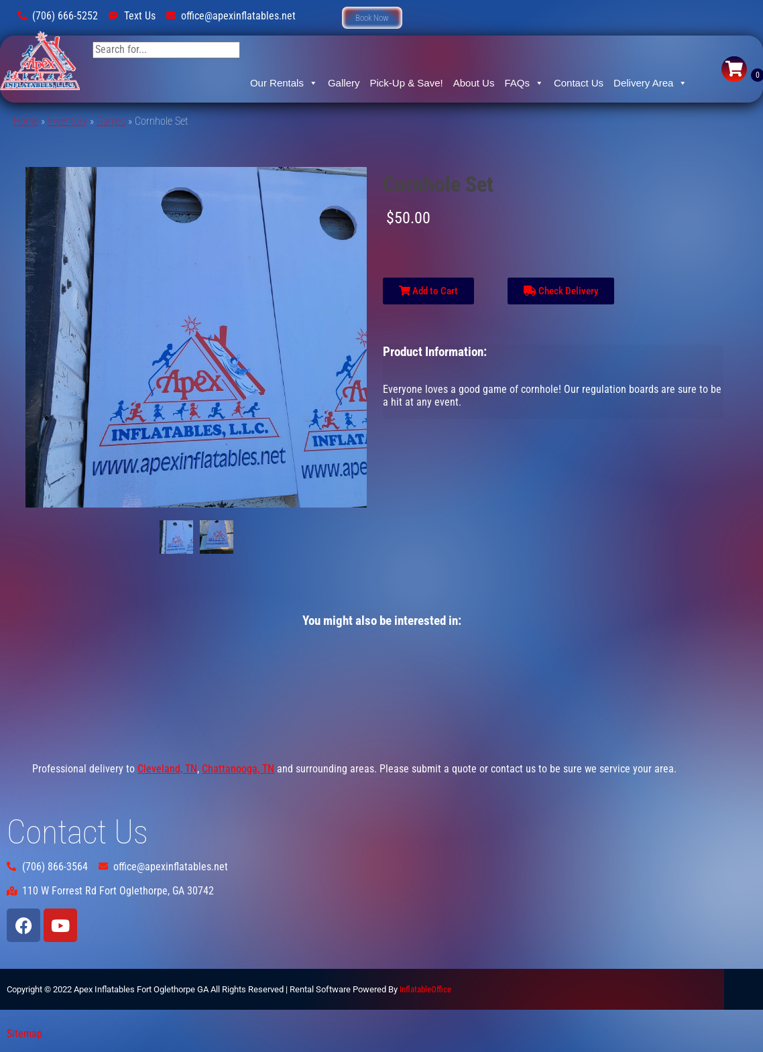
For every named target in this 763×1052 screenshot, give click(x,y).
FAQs (524, 83)
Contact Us (578, 83)
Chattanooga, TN (238, 768)
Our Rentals (284, 83)
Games (111, 121)
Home (25, 121)
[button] (372, 18)
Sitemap (24, 1033)
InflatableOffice (425, 989)
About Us (474, 83)
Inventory (67, 121)
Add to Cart (428, 291)
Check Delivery (561, 291)
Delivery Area (650, 83)
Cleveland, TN (167, 768)
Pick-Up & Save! (406, 83)
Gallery (344, 83)
